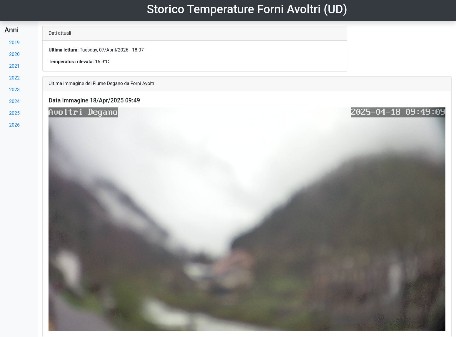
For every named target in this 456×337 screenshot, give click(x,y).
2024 (14, 101)
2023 (14, 89)
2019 (14, 42)
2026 (14, 125)
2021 (14, 66)
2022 (14, 78)
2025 (14, 113)
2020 (14, 54)
